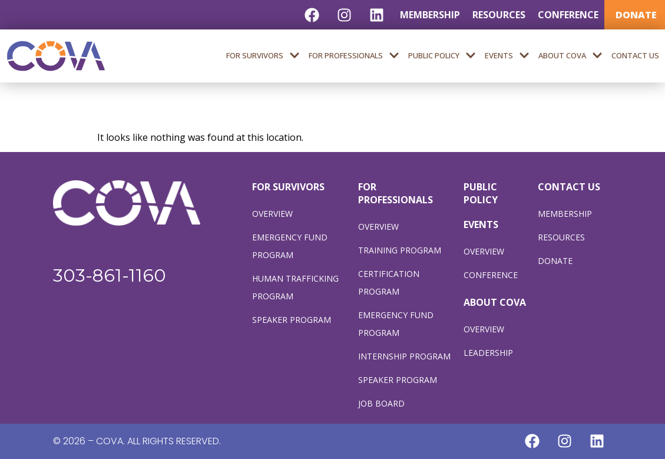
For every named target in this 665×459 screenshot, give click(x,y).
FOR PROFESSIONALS (395, 193)
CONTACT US (569, 186)
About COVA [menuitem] (570, 56)
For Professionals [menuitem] (354, 56)
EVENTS (481, 224)
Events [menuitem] (507, 56)
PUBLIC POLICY (481, 193)
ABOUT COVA (495, 302)
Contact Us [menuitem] (635, 55)
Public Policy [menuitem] (442, 56)
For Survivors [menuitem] (263, 56)
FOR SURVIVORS (288, 186)
